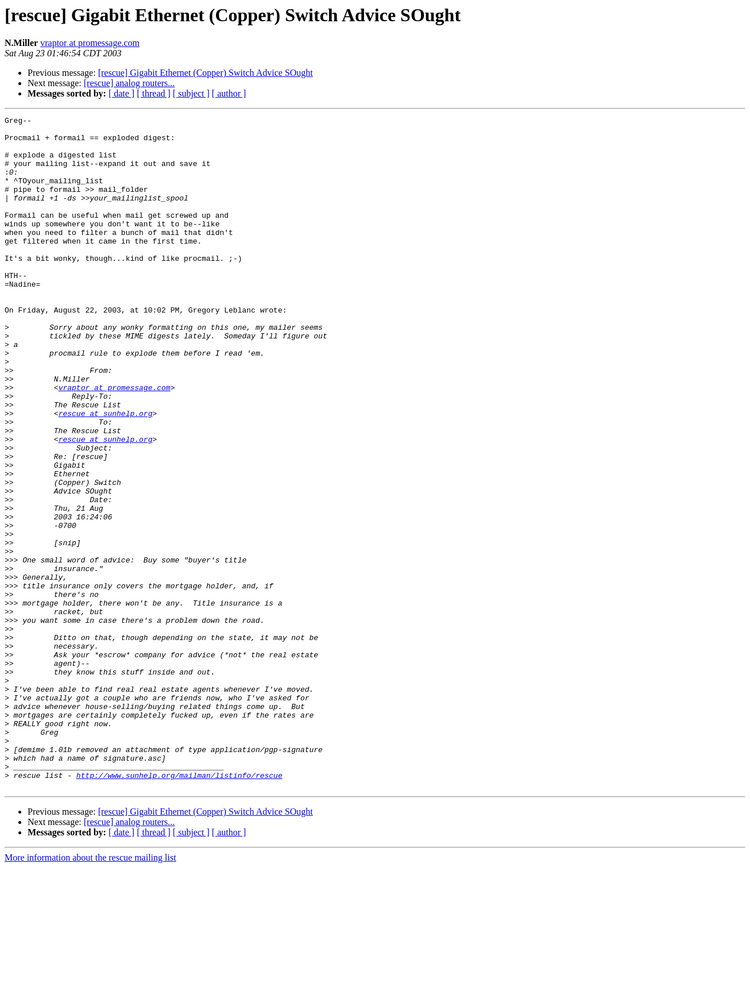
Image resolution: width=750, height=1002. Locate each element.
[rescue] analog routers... (129, 83)
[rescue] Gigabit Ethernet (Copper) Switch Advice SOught (205, 73)
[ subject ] (191, 93)
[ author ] (229, 93)
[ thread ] (154, 93)
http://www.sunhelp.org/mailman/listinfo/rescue (179, 908)
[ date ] (121, 93)
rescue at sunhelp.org (106, 473)
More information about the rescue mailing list (90, 992)
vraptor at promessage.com (90, 43)
